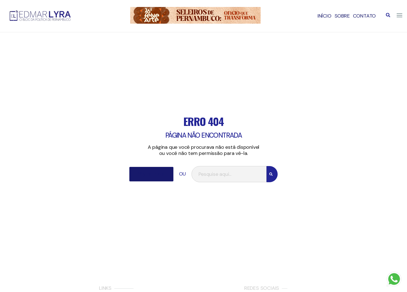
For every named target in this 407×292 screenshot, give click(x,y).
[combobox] (229, 174)
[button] (388, 15)
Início (324, 16)
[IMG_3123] (195, 22)
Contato (364, 16)
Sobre (342, 16)
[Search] (272, 174)
